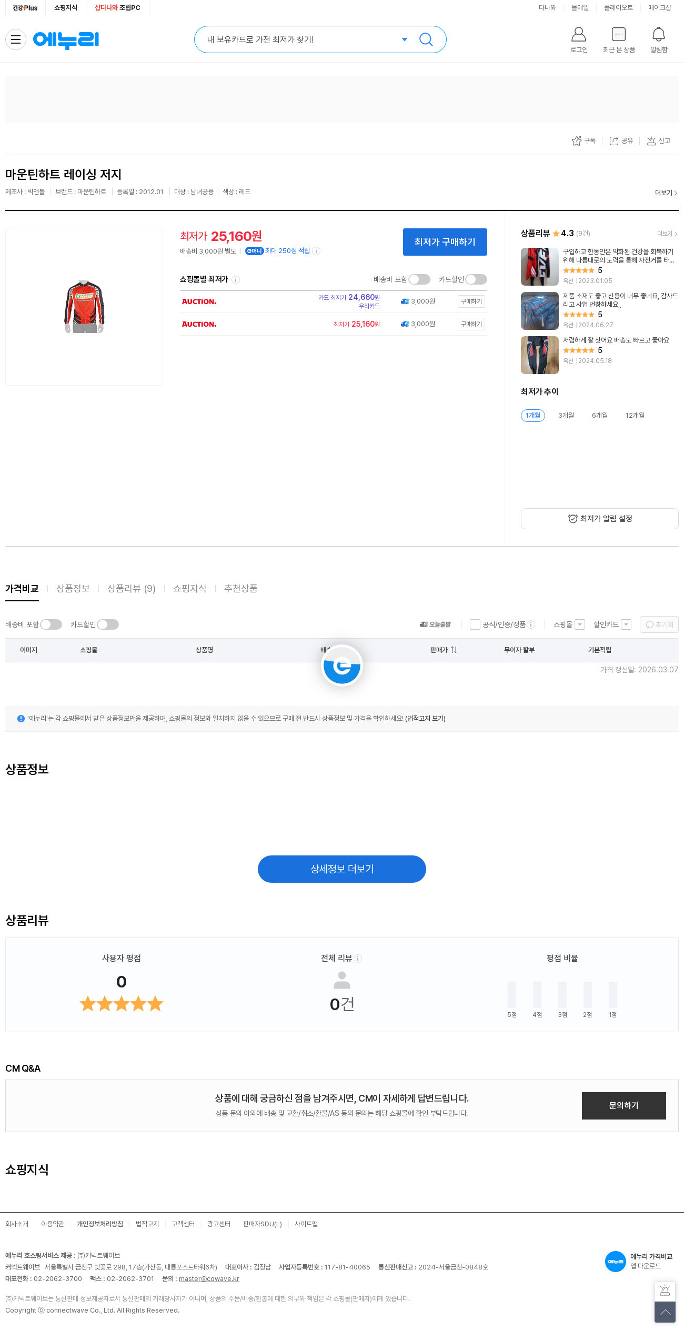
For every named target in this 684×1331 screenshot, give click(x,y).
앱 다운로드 (642, 1261)
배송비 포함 (390, 279)
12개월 (635, 415)
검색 (426, 39)
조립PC (117, 8)
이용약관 (52, 1224)
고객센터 (183, 1224)
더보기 (663, 193)
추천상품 (241, 588)
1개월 (533, 415)
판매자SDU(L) (262, 1224)
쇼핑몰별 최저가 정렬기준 (235, 280)
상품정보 (73, 588)
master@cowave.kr (209, 1279)
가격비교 (22, 588)
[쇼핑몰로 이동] (330, 301)
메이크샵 (659, 8)
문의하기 (624, 1106)
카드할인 (451, 279)
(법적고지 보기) (425, 718)
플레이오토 (618, 8)
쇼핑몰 (563, 624)
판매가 (439, 650)
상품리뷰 (131, 588)
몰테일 (580, 8)
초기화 (664, 624)
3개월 (566, 415)
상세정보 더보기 (342, 869)
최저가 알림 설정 (606, 518)
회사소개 (16, 1224)
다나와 (547, 8)
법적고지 (147, 1224)
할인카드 (606, 624)
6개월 (600, 415)
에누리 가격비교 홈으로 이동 (66, 39)
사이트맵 (306, 1224)
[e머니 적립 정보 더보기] (316, 251)
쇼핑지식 (65, 8)
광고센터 (218, 1224)
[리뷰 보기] (600, 267)
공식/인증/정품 (504, 624)
